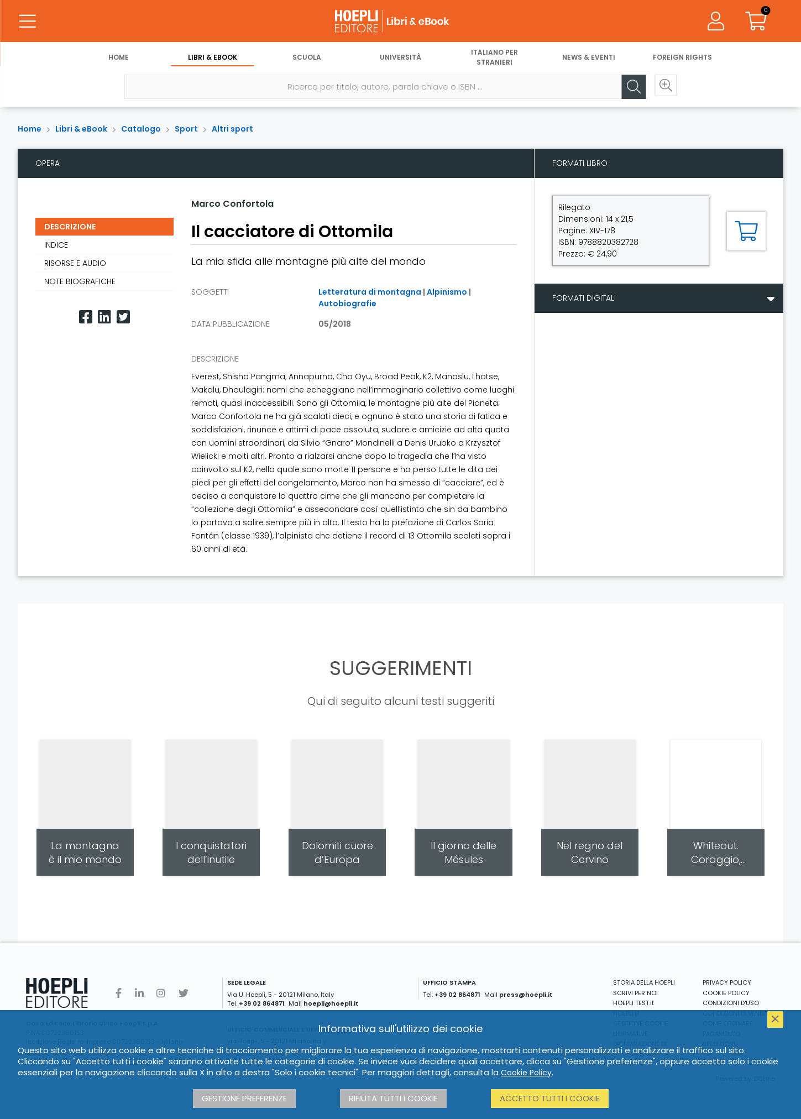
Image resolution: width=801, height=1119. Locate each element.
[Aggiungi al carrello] (746, 231)
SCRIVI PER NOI (635, 993)
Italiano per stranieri (494, 59)
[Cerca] (629, 89)
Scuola (306, 59)
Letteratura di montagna (369, 291)
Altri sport (232, 128)
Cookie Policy (526, 1072)
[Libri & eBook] (401, 22)
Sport (186, 128)
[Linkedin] (104, 317)
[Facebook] (85, 317)
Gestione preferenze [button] (244, 1098)
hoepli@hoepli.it (331, 1003)
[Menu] (28, 22)
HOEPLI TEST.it (633, 1002)
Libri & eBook (212, 59)
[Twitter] (123, 317)
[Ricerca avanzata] (662, 89)
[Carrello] (756, 22)
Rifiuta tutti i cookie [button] (393, 1098)
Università (400, 59)
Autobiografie (347, 303)
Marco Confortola (232, 203)
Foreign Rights (682, 59)
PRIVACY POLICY (727, 982)
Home (118, 59)
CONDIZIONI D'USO (731, 1002)
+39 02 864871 (262, 1003)
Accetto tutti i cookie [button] (550, 1098)
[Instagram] (160, 993)
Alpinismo (447, 291)
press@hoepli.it (526, 994)
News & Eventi (588, 59)
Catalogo (141, 128)
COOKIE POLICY (726, 993)
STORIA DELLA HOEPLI (644, 982)
